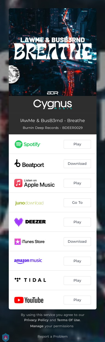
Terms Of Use (68, 320)
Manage (37, 326)
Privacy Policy (36, 320)
